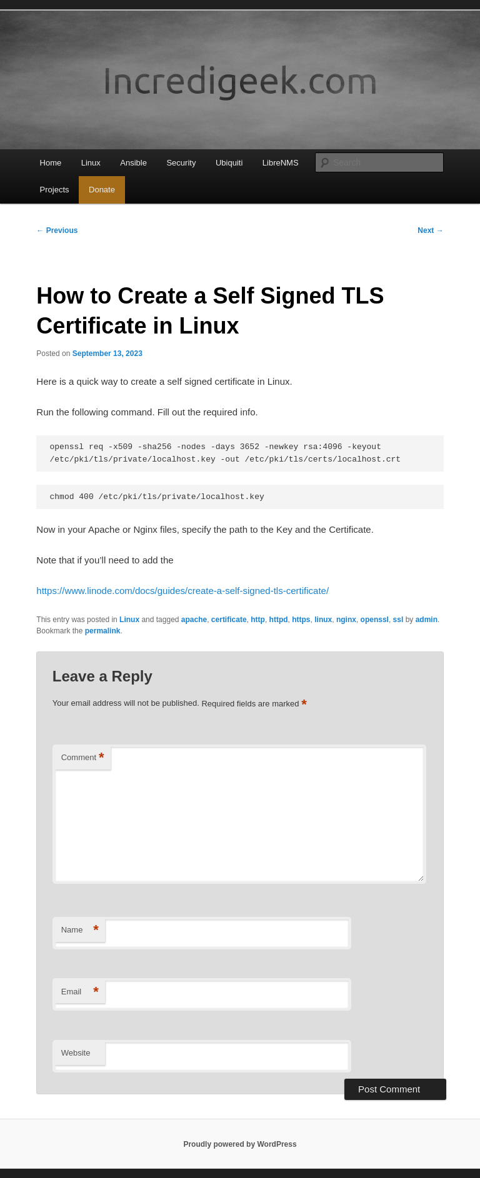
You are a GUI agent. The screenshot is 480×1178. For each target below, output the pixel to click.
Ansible (133, 162)
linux (323, 619)
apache (194, 619)
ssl (398, 619)
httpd (278, 619)
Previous (57, 230)
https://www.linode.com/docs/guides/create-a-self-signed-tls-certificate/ (182, 590)
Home (51, 162)
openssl (375, 619)
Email (80, 992)
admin (427, 619)
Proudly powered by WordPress (239, 1144)
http (258, 619)
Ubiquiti (229, 162)
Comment (82, 758)
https (301, 619)
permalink (103, 630)
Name (80, 930)
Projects (54, 189)
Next (430, 230)
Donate (102, 189)
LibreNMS (280, 162)
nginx (346, 619)
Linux (91, 162)
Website (76, 1052)
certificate (229, 619)
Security (181, 162)
